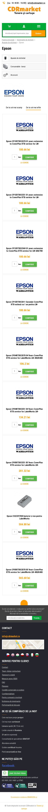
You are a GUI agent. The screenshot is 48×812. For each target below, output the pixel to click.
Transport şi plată (8, 675)
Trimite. (37, 618)
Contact (5, 667)
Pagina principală (8, 40)
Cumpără (29, 157)
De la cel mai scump (14, 107)
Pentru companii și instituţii (12, 697)
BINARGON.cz (32, 797)
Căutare (38, 33)
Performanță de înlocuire (11, 705)
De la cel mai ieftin (33, 107)
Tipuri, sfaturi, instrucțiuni (11, 671)
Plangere (5, 686)
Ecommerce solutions (19, 797)
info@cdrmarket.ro (36, 3)
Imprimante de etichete (25, 40)
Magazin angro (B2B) (9, 679)
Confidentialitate (8, 694)
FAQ (3, 682)
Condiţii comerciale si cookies (13, 690)
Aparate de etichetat (9, 43)
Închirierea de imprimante (11, 701)
